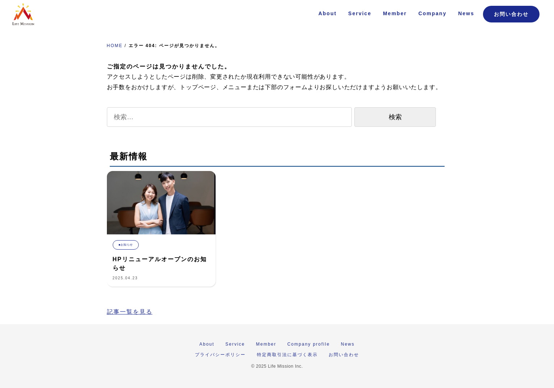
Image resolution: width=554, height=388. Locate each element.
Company (432, 13)
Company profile (308, 344)
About (327, 13)
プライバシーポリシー (220, 354)
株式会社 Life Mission (23, 14)
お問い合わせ (511, 14)
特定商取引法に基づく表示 (287, 354)
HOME (115, 45)
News (466, 13)
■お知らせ (126, 244)
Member (395, 13)
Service (359, 13)
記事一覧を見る (130, 312)
